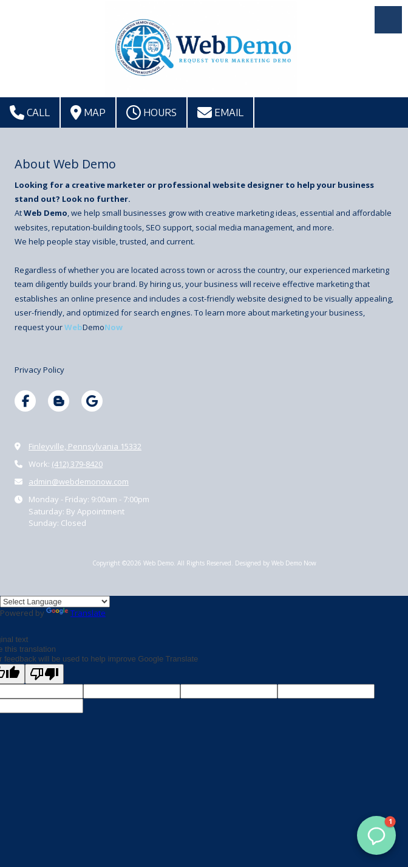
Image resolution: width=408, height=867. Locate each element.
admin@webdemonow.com (79, 481)
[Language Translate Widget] (55, 601)
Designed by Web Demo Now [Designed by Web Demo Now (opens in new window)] (275, 563)
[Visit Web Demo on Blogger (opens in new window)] (58, 401)
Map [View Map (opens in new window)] (88, 112)
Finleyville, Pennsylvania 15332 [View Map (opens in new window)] (85, 446)
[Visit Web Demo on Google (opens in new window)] (92, 401)
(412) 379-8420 (77, 463)
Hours (151, 112)
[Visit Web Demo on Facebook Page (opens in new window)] (25, 401)
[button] (376, 835)
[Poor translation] (44, 674)
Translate (76, 612)
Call (30, 112)
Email (220, 112)
